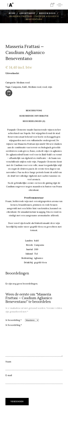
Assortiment (27, 13)
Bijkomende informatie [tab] (33, 116)
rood (44, 87)
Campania (16, 87)
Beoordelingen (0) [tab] (34, 121)
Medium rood (47, 13)
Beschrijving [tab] (34, 110)
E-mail (8, 375)
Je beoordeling (13, 320)
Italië (24, 87)
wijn (50, 87)
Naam (8, 361)
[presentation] (26, 392)
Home (12, 13)
